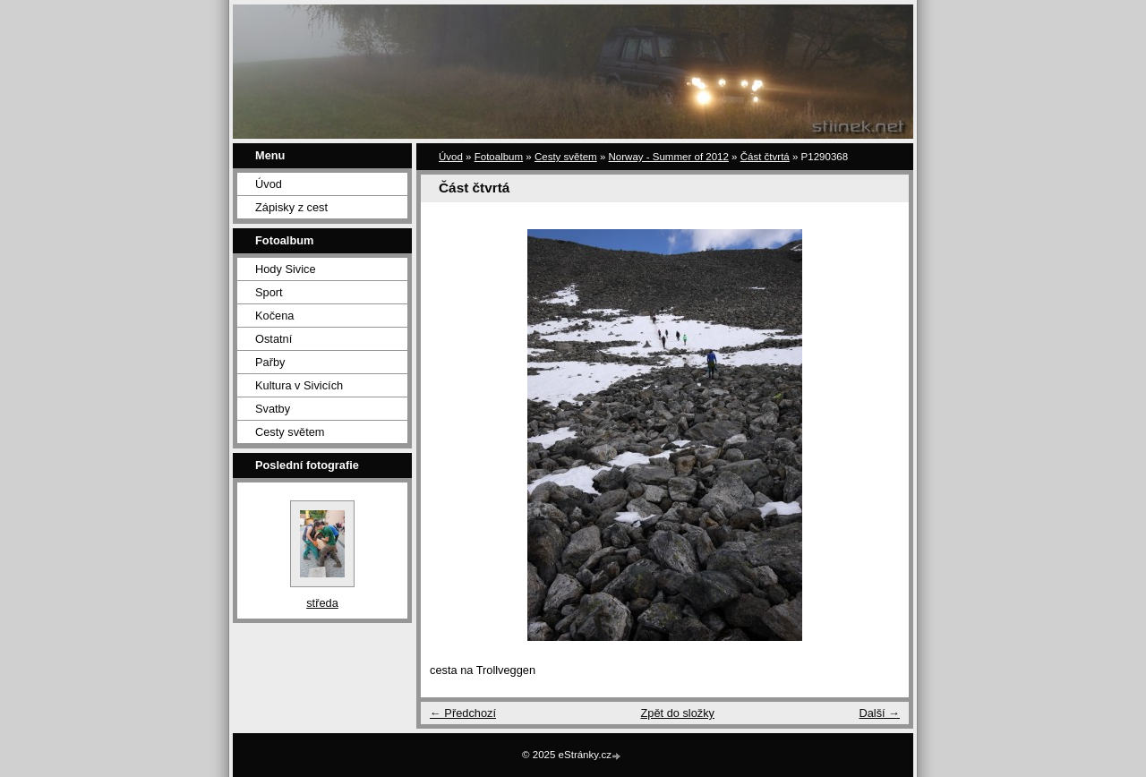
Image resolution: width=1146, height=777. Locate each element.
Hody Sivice (285, 269)
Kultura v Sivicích (299, 385)
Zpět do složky (677, 713)
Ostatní (273, 339)
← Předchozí (463, 713)
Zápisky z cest (291, 207)
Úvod (268, 184)
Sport (269, 292)
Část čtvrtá (765, 156)
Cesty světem (290, 432)
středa (322, 603)
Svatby (272, 408)
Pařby (270, 362)
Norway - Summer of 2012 (669, 156)
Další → (879, 713)
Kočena (274, 315)
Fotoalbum (499, 156)
